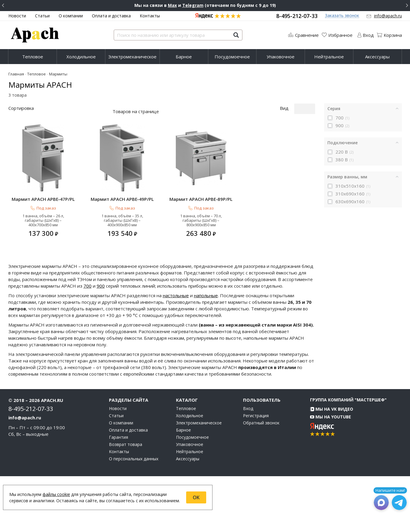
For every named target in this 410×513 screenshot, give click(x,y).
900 (101, 323)
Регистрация (256, 452)
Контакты (150, 16)
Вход (248, 445)
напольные (206, 332)
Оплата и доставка (111, 16)
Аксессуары (377, 56)
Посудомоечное (232, 56)
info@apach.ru (388, 16)
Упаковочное (280, 56)
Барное (184, 56)
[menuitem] (32, 56)
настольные (176, 332)
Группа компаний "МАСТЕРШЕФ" (348, 436)
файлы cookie (56, 494)
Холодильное (81, 56)
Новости (17, 16)
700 (87, 323)
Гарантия (118, 474)
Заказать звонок (342, 15)
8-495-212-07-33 (297, 15)
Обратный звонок (261, 460)
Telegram (193, 5)
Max (172, 5)
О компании (71, 16)
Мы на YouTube (330, 453)
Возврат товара (125, 481)
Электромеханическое (132, 56)
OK (196, 497)
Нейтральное (329, 56)
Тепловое (32, 56)
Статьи (42, 16)
